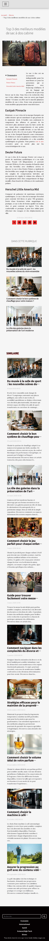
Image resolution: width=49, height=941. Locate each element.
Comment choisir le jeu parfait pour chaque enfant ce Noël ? (24, 543)
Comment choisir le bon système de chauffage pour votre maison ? (22, 299)
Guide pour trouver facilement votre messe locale (21, 598)
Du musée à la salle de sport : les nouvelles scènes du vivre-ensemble (22, 270)
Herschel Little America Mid (15, 86)
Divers (11, 15)
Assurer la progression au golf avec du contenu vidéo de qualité (23, 870)
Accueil (4, 15)
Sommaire (12, 75)
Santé (24, 928)
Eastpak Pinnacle (11, 79)
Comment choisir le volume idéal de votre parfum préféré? (24, 760)
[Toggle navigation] (5, 4)
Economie (24, 921)
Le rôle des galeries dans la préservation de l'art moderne (20, 329)
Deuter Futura (10, 83)
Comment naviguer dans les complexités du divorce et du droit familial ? (24, 651)
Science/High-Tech (24, 931)
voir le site (39, 141)
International (24, 924)
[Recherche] (21, 916)
